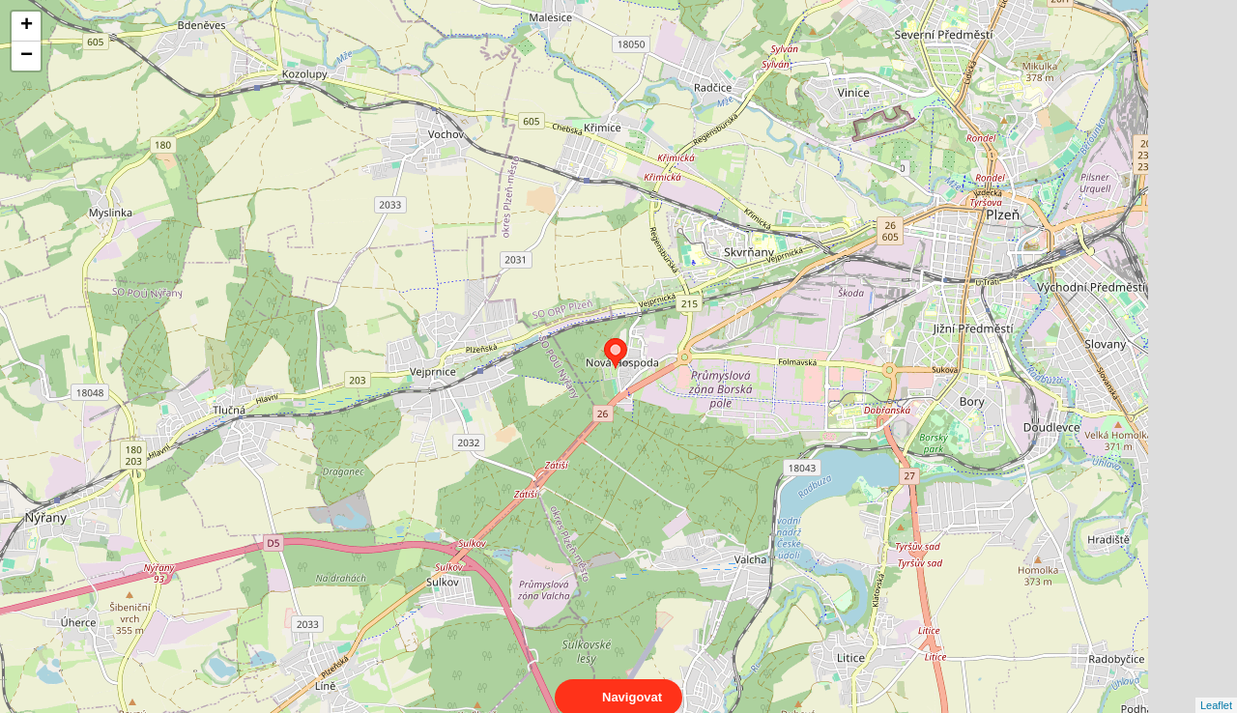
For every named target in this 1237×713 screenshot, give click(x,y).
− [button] (26, 56)
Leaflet (1216, 688)
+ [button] (26, 26)
